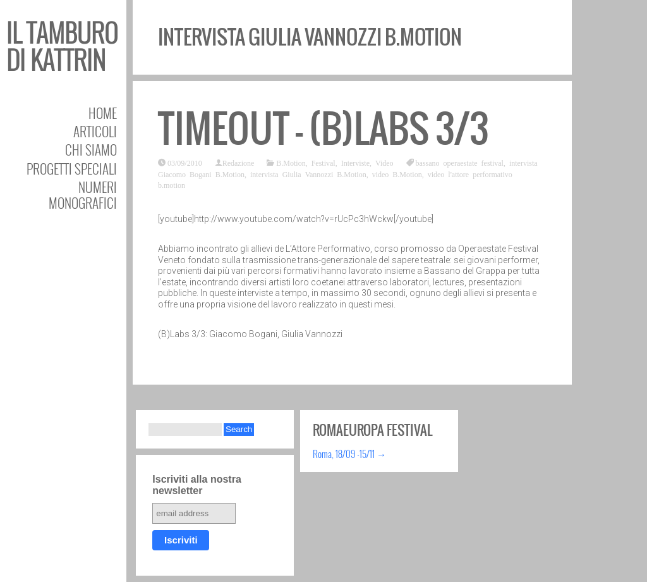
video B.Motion (397, 174)
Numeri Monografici (83, 195)
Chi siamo (91, 149)
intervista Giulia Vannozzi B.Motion (308, 174)
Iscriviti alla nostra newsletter (196, 485)
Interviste (355, 162)
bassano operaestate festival (460, 162)
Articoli (95, 131)
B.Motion (290, 162)
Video (384, 162)
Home (102, 113)
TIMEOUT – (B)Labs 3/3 (323, 129)
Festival (323, 162)
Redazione (238, 162)
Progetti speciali (72, 168)
